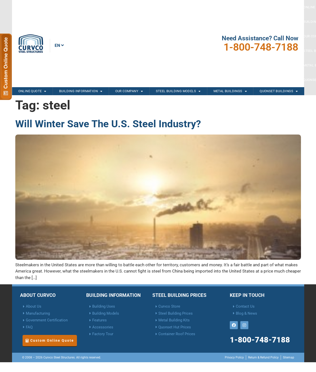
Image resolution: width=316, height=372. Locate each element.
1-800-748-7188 (261, 47)
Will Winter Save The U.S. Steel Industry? (108, 124)
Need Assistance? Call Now (260, 38)
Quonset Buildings (279, 91)
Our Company (129, 91)
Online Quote (32, 91)
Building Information (80, 91)
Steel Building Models (178, 91)
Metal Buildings (230, 91)
